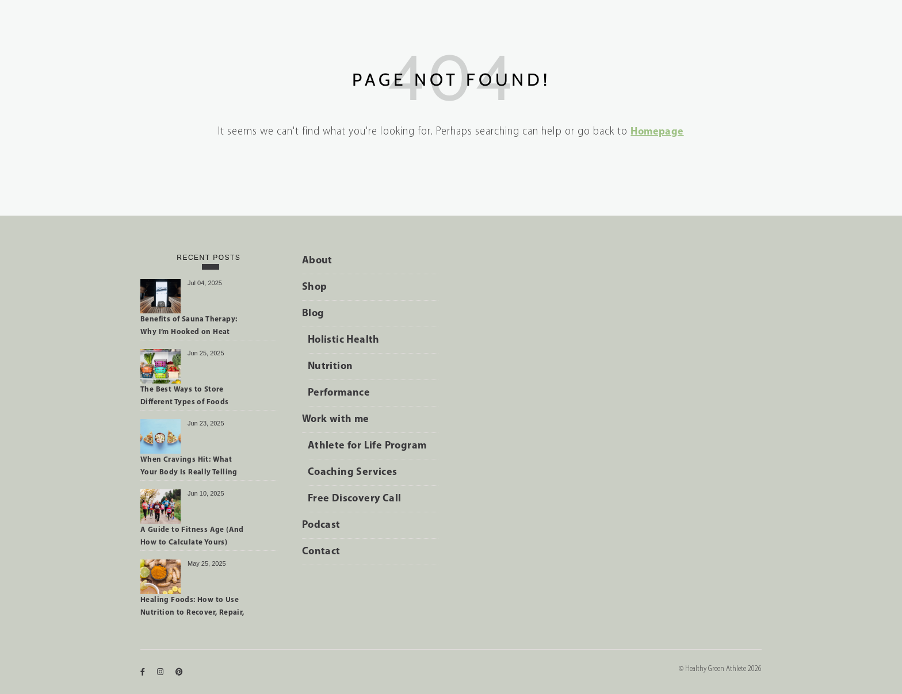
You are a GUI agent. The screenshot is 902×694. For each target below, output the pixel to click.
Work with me (335, 419)
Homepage (656, 131)
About (317, 260)
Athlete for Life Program (367, 445)
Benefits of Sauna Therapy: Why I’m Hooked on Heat (188, 326)
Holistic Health (344, 340)
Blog (313, 313)
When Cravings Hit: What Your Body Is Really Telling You (189, 468)
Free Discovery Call (355, 498)
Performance (339, 393)
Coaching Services (353, 472)
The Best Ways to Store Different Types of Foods (184, 396)
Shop (314, 287)
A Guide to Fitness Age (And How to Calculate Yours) (192, 536)
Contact (321, 551)
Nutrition (330, 366)
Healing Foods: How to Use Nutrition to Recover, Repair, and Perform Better (192, 608)
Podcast (321, 525)
